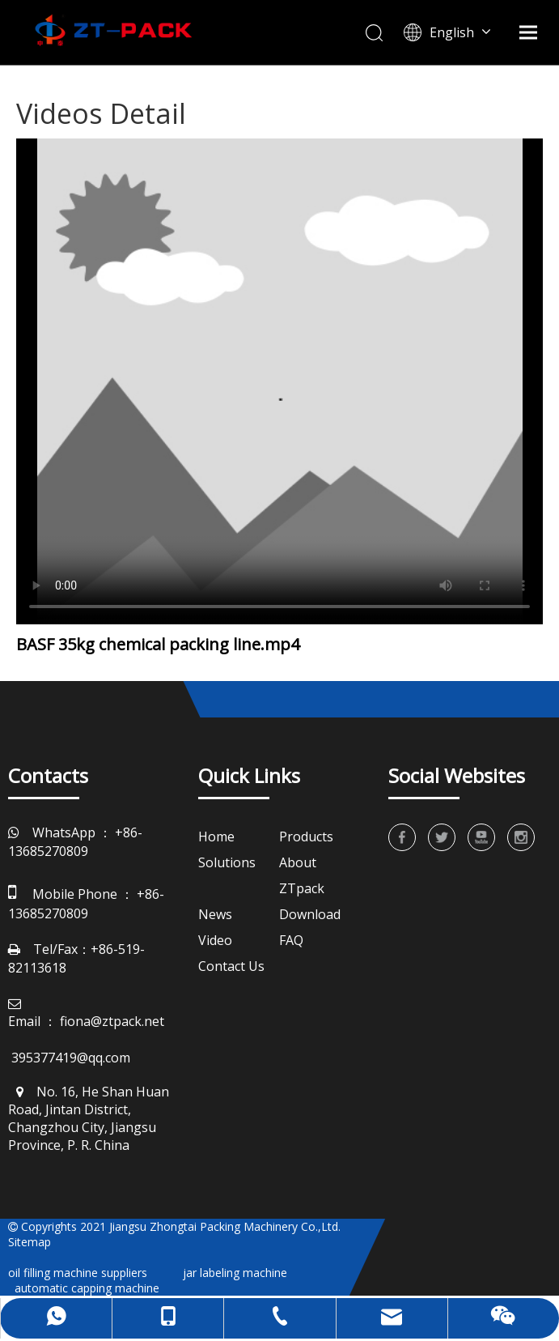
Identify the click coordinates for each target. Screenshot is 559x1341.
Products (306, 836)
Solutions (227, 862)
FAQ (291, 940)
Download (310, 914)
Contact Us (231, 966)
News (215, 914)
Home (216, 836)
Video (215, 940)
